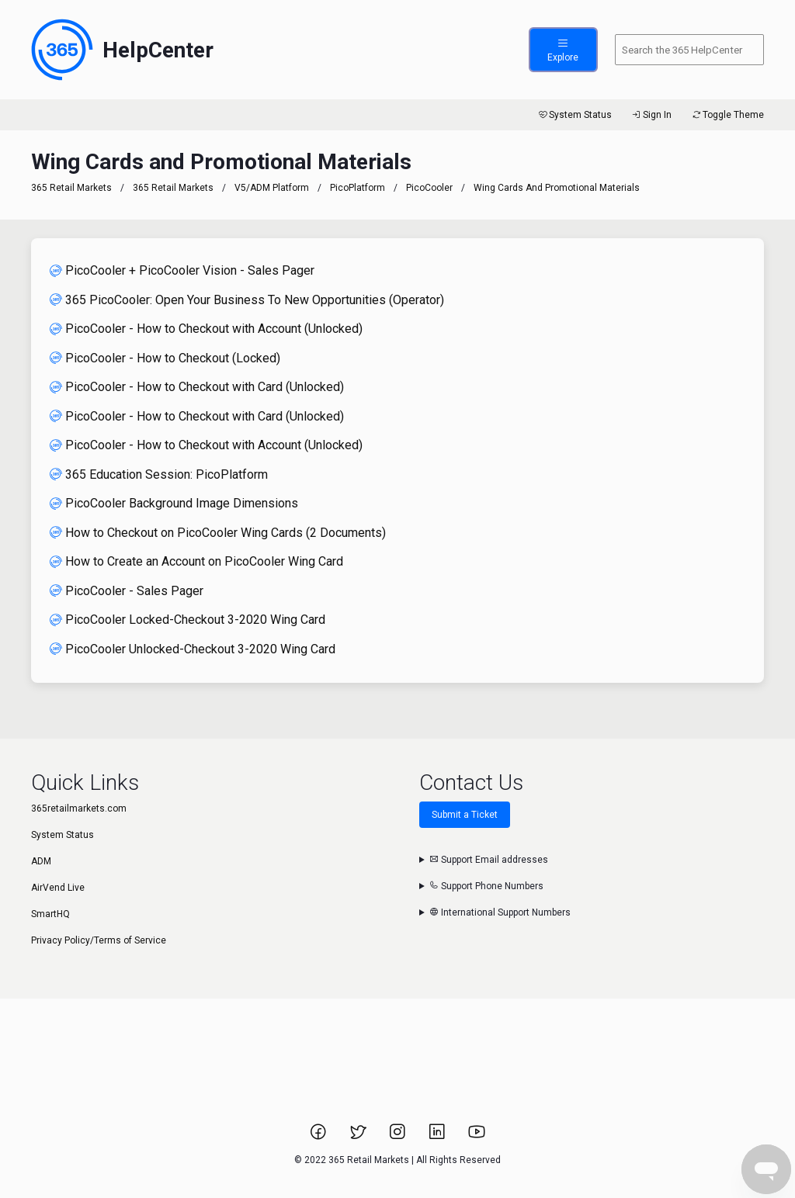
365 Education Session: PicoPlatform (159, 474)
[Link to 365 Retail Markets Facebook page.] (319, 1136)
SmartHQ (50, 914)
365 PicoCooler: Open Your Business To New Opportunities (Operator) (247, 300)
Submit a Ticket (465, 814)
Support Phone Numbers (486, 886)
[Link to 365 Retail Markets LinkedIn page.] (438, 1136)
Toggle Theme (727, 114)
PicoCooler (429, 187)
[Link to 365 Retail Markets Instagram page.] (398, 1136)
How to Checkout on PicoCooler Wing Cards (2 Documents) (218, 532)
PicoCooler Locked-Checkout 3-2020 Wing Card (187, 619)
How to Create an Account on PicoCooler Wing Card (196, 561)
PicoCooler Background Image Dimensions (174, 503)
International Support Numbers (500, 912)
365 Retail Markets (71, 187)
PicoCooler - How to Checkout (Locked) (165, 358)
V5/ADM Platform (271, 187)
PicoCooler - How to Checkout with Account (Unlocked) (206, 328)
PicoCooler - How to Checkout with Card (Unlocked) (197, 386)
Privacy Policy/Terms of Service (98, 940)
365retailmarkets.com (79, 808)
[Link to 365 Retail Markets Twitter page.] (359, 1136)
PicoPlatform (357, 187)
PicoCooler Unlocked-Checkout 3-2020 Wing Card (192, 649)
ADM (41, 861)
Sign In (651, 114)
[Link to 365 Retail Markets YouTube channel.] (476, 1136)
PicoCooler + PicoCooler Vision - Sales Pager (182, 270)
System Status (574, 114)
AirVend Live (58, 887)
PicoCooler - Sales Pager (126, 590)
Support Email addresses (488, 859)
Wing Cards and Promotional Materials (557, 187)
